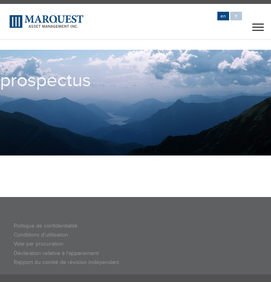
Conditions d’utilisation (41, 234)
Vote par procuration (38, 243)
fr (236, 16)
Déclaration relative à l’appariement (56, 253)
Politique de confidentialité (46, 225)
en (223, 16)
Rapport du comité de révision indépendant (66, 262)
